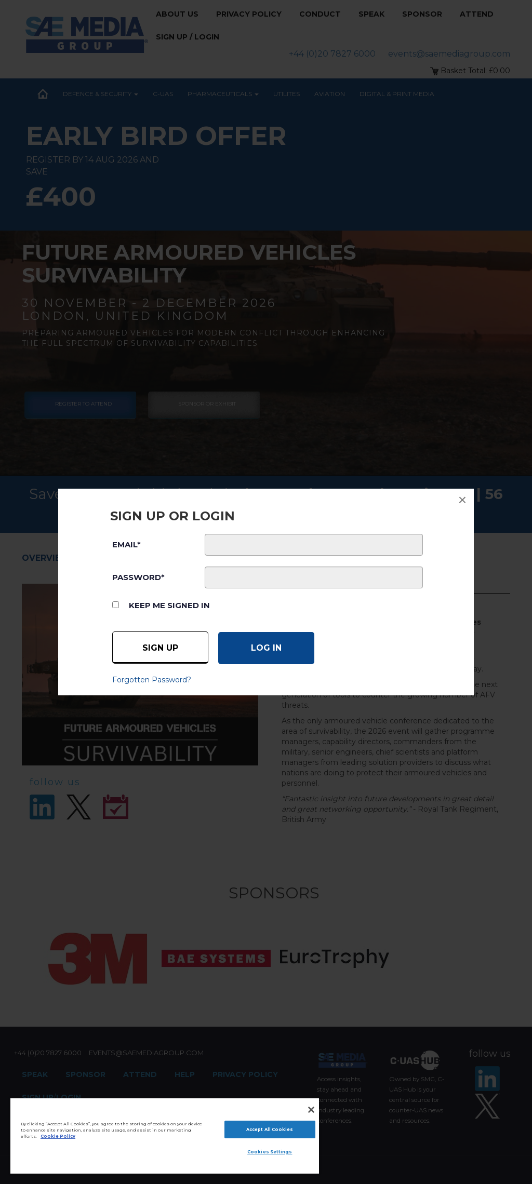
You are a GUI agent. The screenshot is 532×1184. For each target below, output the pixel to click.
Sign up (160, 648)
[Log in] (266, 648)
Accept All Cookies (269, 1129)
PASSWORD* (138, 577)
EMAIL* (126, 544)
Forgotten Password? (151, 679)
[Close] (311, 1110)
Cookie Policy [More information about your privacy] (58, 1136)
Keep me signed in (169, 605)
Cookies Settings (269, 1151)
